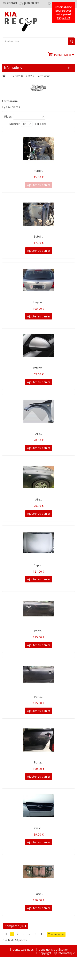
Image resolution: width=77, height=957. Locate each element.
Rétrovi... (38, 368)
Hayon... (38, 302)
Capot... (39, 565)
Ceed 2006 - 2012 (21, 76)
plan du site (31, 3)
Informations (13, 68)
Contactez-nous (23, 949)
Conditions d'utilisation (54, 949)
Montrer (14, 124)
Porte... (38, 631)
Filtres (8, 116)
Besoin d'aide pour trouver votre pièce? (63, 12)
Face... (38, 894)
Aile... (38, 434)
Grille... (38, 828)
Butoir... (38, 171)
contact (12, 3)
